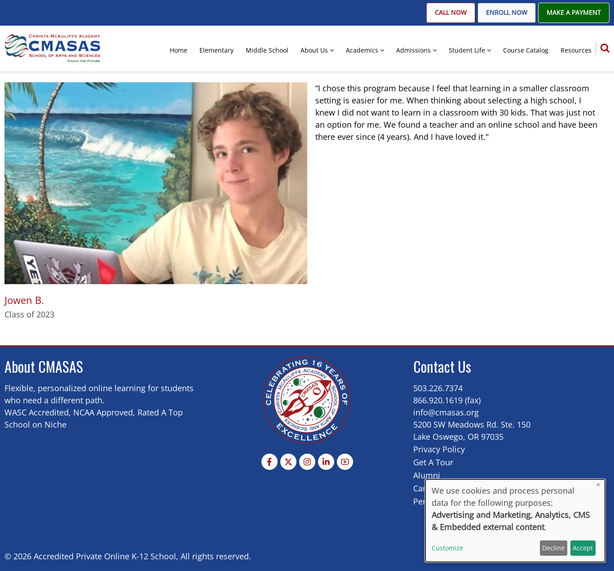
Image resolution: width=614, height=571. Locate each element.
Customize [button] (447, 548)
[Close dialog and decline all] (598, 485)
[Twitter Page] (288, 462)
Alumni (426, 475)
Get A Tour (433, 462)
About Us (314, 50)
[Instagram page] (307, 462)
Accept (583, 548)
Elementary (216, 50)
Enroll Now (506, 13)
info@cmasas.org (446, 412)
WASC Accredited (36, 412)
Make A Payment (574, 13)
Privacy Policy (439, 449)
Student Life (467, 50)
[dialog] (515, 520)
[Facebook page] (269, 462)
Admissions (413, 50)
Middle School (267, 50)
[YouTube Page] (345, 462)
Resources (576, 50)
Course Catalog (525, 50)
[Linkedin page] (326, 462)
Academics (362, 50)
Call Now (451, 13)
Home (178, 50)
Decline (553, 548)
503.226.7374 (438, 388)
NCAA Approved (103, 412)
